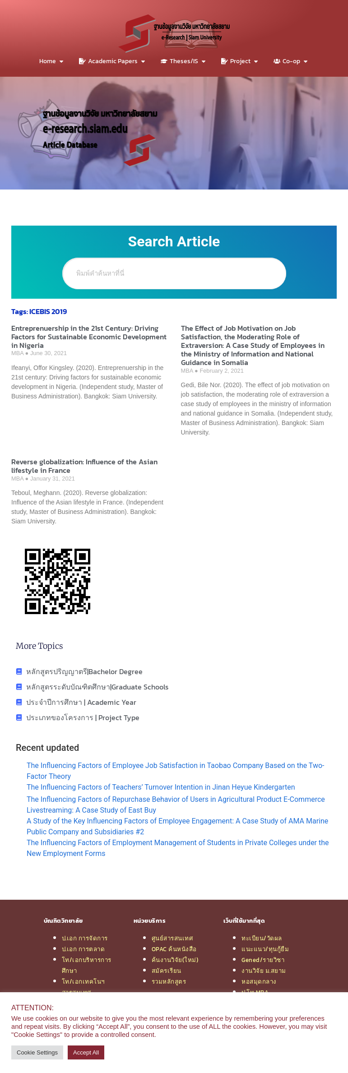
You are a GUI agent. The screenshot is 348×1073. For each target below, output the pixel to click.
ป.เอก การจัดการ (85, 938)
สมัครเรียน (166, 970)
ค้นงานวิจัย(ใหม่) (175, 959)
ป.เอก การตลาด (83, 948)
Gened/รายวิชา (262, 959)
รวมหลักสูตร (169, 981)
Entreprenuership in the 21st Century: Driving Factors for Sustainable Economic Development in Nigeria (89, 337)
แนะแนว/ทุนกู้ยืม (265, 948)
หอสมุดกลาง (259, 981)
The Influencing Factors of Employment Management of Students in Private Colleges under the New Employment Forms (178, 848)
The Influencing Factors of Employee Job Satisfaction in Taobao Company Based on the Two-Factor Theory (176, 771)
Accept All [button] (86, 1052)
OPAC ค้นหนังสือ (174, 948)
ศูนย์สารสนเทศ (172, 938)
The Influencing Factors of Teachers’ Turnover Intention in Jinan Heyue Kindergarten (161, 787)
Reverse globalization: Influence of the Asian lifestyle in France (84, 466)
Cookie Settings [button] (37, 1052)
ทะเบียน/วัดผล (261, 938)
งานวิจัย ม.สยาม (263, 970)
